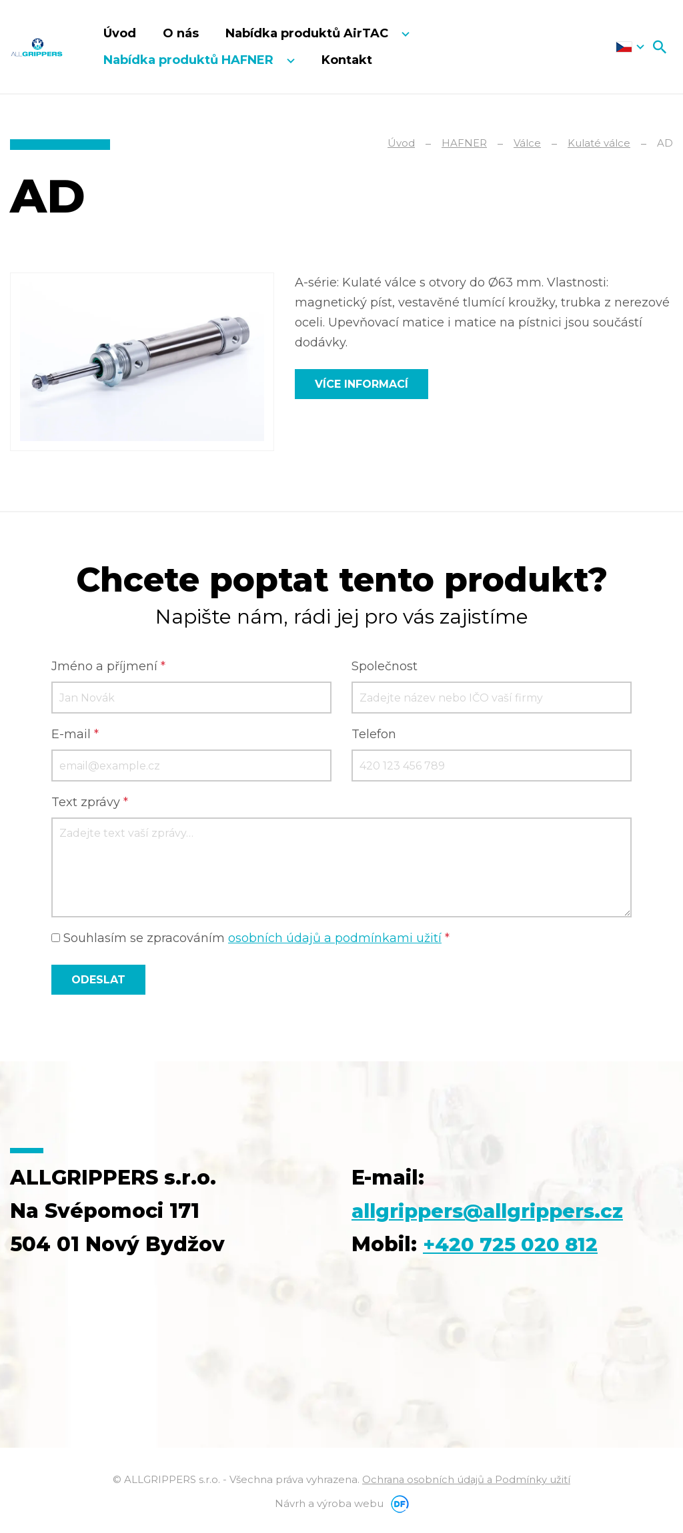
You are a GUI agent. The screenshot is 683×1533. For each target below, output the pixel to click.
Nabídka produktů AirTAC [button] (308, 33)
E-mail (75, 735)
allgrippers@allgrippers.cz (495, 1211)
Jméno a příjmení (108, 667)
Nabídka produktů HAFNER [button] (190, 60)
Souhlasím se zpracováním (250, 938)
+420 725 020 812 (513, 1245)
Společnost (385, 667)
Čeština (630, 47)
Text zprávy (89, 802)
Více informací (361, 384)
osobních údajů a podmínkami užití (335, 938)
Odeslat (98, 980)
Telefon (374, 735)
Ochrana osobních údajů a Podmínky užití (466, 1480)
